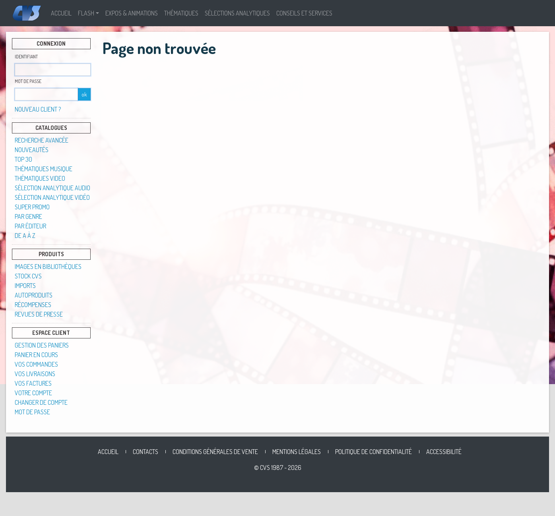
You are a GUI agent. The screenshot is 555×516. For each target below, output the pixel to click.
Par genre (28, 216)
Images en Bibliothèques (48, 267)
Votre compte (33, 393)
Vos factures (33, 383)
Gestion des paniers (42, 345)
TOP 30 (23, 159)
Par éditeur (30, 226)
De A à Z (25, 236)
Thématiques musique (43, 169)
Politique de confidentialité (373, 452)
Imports (25, 286)
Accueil (61, 13)
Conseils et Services (304, 13)
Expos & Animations (131, 13)
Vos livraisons (35, 374)
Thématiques (181, 13)
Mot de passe (28, 81)
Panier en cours (36, 355)
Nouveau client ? (38, 109)
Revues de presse (39, 314)
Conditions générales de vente (215, 452)
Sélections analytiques (237, 13)
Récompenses (33, 305)
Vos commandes (36, 364)
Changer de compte (41, 402)
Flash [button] (86, 13)
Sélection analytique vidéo (52, 197)
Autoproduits (33, 295)
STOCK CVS (28, 276)
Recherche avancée (41, 140)
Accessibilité (444, 452)
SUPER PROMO (32, 207)
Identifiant (26, 57)
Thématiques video (40, 178)
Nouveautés (32, 150)
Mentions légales (296, 452)
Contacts (145, 452)
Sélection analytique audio (52, 188)
